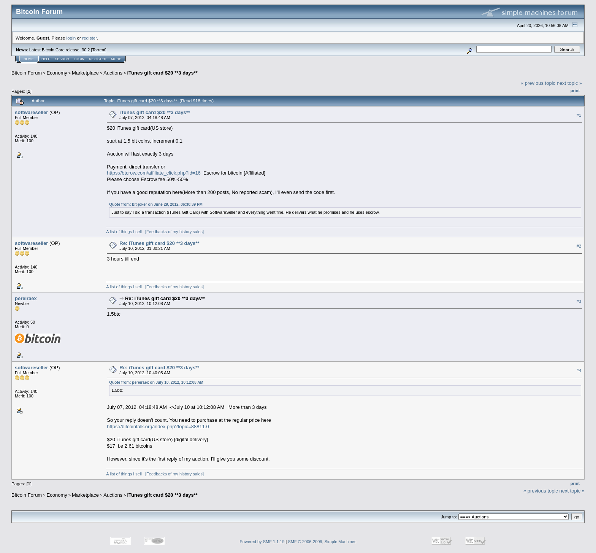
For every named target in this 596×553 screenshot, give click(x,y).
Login (79, 59)
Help (46, 59)
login (71, 37)
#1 (579, 115)
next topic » (569, 83)
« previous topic (538, 83)
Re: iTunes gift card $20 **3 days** (159, 243)
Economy (57, 73)
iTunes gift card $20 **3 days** (162, 73)
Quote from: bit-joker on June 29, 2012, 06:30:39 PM (156, 204)
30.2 (86, 50)
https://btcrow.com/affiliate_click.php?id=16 (154, 173)
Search (62, 59)
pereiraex (26, 298)
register (89, 37)
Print (575, 90)
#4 (579, 370)
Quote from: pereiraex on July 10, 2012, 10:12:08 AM (156, 382)
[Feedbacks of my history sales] (174, 231)
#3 (579, 301)
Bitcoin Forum (26, 73)
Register (97, 59)
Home (29, 59)
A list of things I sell (124, 231)
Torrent (98, 50)
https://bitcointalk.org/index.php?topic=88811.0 (158, 426)
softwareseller (31, 112)
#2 (579, 246)
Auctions (112, 73)
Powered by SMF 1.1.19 (262, 541)
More (116, 59)
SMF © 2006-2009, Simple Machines (322, 541)
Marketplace (85, 73)
